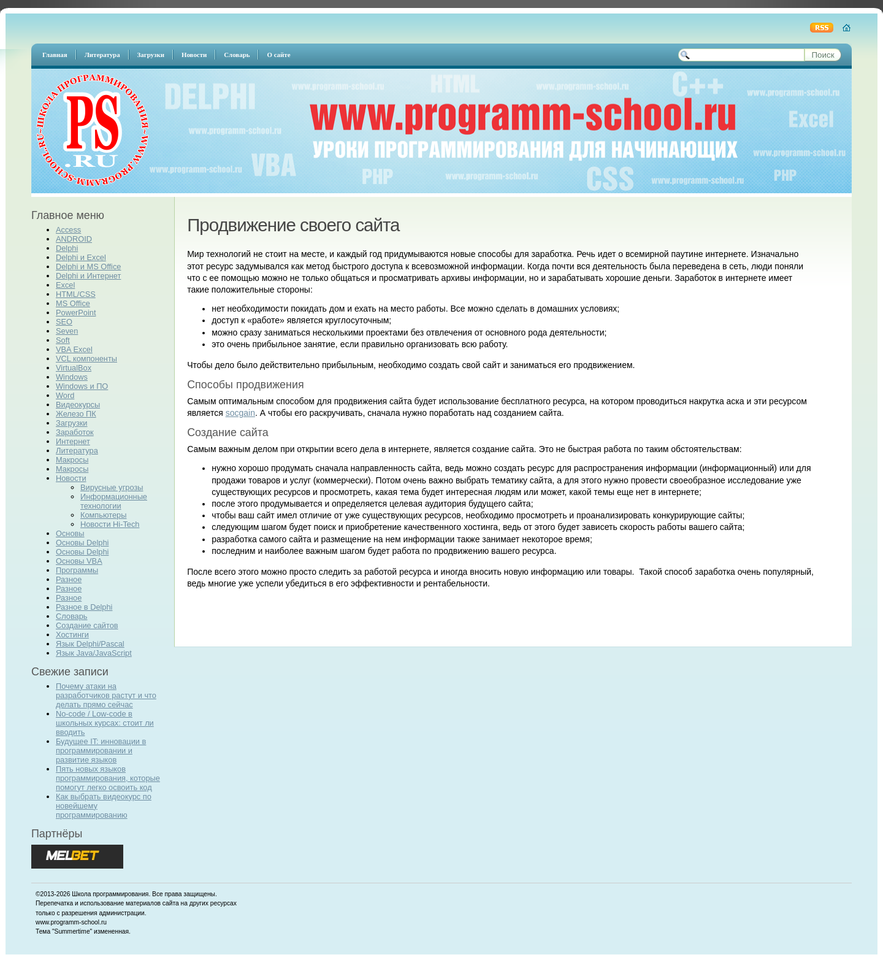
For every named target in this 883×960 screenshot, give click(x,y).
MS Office (73, 303)
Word (65, 395)
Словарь (72, 616)
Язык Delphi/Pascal (90, 643)
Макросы (72, 459)
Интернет (73, 441)
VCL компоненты (86, 358)
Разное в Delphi (84, 607)
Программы (77, 570)
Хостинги (72, 634)
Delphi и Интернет (88, 275)
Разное (69, 579)
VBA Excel (74, 349)
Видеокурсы (78, 404)
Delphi (67, 248)
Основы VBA (79, 561)
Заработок (75, 432)
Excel (65, 285)
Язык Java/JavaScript (94, 653)
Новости (71, 478)
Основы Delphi (82, 542)
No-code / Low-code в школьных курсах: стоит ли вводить (105, 723)
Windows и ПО (82, 386)
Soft (63, 340)
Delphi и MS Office (88, 266)
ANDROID (74, 239)
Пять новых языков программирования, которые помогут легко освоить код (108, 778)
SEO (64, 321)
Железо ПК (76, 413)
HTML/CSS (76, 294)
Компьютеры (103, 515)
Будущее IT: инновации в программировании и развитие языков (101, 750)
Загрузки (72, 423)
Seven (67, 331)
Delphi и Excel (81, 257)
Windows (72, 377)
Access (68, 229)
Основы (70, 533)
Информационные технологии (113, 501)
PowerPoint (76, 312)
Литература (77, 450)
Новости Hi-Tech (109, 524)
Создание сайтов (87, 625)
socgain (240, 413)
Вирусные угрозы (111, 487)
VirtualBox (73, 367)
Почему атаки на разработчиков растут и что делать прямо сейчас (106, 695)
